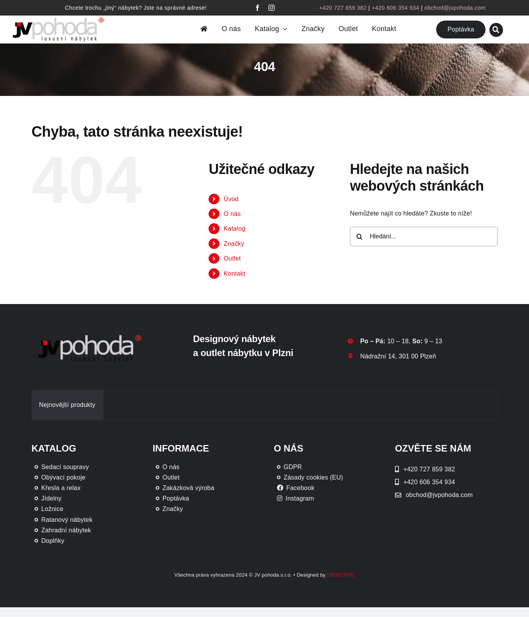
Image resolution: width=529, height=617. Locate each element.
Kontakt (234, 273)
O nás (232, 213)
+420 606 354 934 (395, 8)
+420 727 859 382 (343, 8)
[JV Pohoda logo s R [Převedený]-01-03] (58, 17)
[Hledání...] (424, 236)
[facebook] (257, 8)
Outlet (232, 258)
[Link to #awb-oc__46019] (496, 29)
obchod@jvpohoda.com (455, 8)
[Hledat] (359, 236)
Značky (234, 243)
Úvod (231, 199)
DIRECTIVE (341, 575)
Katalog (234, 228)
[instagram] (271, 8)
